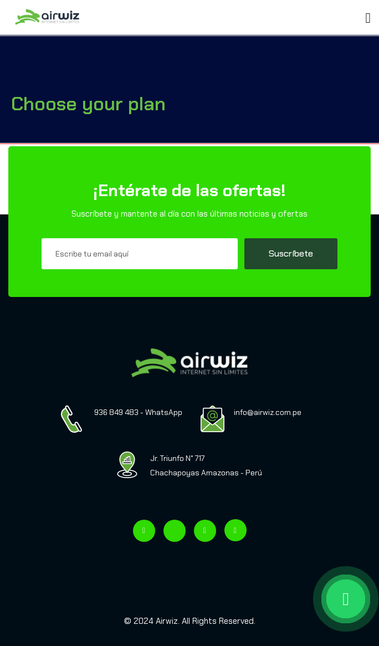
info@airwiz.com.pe (267, 412)
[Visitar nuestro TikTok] (174, 531)
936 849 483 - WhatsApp (138, 412)
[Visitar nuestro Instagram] (205, 531)
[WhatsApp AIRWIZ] (293, 599)
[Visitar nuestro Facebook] (144, 531)
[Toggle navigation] (93, 13)
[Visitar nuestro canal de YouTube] (235, 530)
